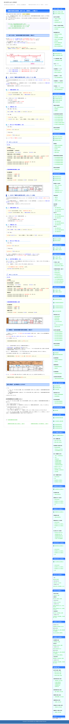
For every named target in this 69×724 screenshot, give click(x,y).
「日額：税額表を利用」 (57, 211)
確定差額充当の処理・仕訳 (59, 537)
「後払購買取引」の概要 (56, 642)
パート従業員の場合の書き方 (58, 276)
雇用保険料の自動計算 (58, 140)
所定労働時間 (56, 29)
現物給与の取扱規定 (57, 150)
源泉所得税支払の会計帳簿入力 (59, 546)
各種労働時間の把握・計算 (58, 22)
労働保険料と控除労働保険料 (58, 145)
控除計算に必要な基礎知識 (58, 97)
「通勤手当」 (56, 197)
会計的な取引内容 (56, 499)
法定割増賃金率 (56, 20)
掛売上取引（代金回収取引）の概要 (58, 613)
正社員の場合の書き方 (57, 274)
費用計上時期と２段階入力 (58, 442)
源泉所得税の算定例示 (58, 178)
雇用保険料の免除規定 (57, 147)
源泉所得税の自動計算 (58, 180)
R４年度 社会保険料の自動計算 (58, 119)
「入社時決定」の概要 (58, 248)
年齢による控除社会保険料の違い (59, 107)
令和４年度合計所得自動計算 (58, 335)
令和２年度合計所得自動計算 (58, 401)
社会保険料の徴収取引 (58, 460)
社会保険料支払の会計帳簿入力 (59, 489)
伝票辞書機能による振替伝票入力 (59, 470)
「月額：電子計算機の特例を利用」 (59, 209)
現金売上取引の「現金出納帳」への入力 (58, 586)
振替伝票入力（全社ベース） (58, 466)
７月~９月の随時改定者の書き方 (58, 279)
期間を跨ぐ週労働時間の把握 (58, 46)
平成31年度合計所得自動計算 (58, 340)
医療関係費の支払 (57, 685)
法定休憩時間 (56, 36)
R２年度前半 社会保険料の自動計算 (59, 124)
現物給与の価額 (56, 152)
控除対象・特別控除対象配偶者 (58, 394)
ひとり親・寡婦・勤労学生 (58, 321)
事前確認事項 (57, 353)
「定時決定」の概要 (57, 257)
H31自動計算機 (57, 389)
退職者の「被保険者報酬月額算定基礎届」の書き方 (16, 28)
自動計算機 (56, 361)
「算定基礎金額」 (56, 187)
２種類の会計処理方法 (57, 494)
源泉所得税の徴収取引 (58, 463)
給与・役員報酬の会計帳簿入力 (59, 435)
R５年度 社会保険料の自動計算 (58, 117)
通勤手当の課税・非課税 (57, 672)
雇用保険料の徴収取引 (58, 462)
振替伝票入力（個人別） (57, 468)
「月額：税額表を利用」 (57, 214)
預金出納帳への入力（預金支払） (59, 503)
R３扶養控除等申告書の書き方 (59, 306)
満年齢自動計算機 (56, 129)
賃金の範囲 (56, 149)
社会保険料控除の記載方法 (58, 373)
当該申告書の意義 (57, 386)
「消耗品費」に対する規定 (58, 707)
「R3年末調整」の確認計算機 (59, 421)
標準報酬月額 (56, 109)
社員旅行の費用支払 (58, 682)
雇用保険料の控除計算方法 (58, 138)
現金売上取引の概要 (56, 579)
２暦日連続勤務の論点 (57, 44)
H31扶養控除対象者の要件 (58, 428)
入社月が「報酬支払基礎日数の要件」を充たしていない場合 (20, 25)
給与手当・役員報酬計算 (26, 14)
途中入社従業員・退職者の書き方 (59, 281)
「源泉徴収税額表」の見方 (58, 192)
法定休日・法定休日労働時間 (58, 39)
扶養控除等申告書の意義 (58, 299)
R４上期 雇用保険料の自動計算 (58, 162)
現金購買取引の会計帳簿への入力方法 (58, 626)
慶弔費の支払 (57, 686)
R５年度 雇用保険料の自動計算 (58, 159)
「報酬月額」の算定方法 (58, 292)
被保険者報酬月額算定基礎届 (12, 420)
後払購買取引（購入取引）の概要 (57, 645)
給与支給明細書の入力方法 (59, 450)
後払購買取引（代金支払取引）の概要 (58, 658)
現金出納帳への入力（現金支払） (59, 501)
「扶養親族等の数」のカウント (58, 190)
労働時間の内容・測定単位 (58, 34)
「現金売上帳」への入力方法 (57, 583)
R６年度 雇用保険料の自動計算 (58, 157)
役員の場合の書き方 (57, 272)
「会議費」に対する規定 (57, 702)
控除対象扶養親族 (56, 318)
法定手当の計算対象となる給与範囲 (59, 27)
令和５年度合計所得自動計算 (58, 333)
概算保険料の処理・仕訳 (58, 534)
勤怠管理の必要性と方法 (58, 53)
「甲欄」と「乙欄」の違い (58, 185)
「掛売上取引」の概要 (56, 595)
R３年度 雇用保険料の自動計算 (58, 164)
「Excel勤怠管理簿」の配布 (59, 55)
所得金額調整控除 (56, 396)
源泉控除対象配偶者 (57, 316)
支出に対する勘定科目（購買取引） (58, 655)
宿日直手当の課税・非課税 (58, 675)
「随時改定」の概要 (57, 290)
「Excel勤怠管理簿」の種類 (58, 60)
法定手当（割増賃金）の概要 (59, 12)
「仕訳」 (55, 457)
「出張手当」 (56, 199)
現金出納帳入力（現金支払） (58, 480)
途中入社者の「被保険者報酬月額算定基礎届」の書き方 (17, 24)
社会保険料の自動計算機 (58, 100)
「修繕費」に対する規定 (57, 712)
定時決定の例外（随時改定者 (58, 264)
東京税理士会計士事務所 (14, 2)
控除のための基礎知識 (58, 239)
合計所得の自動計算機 (58, 311)
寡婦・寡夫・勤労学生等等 (59, 325)
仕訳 (55, 478)
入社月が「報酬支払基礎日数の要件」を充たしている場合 (19, 26)
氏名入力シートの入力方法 (59, 449)
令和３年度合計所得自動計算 (58, 337)
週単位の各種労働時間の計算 (58, 89)
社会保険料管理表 (57, 102)
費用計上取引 (57, 459)
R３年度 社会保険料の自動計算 (58, 121)
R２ (55, 325)
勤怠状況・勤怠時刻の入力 (58, 72)
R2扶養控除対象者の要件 (58, 426)
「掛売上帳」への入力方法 (57, 602)
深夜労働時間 (56, 41)
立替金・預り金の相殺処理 (59, 538)
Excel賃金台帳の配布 (57, 447)
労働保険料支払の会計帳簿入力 (59, 512)
